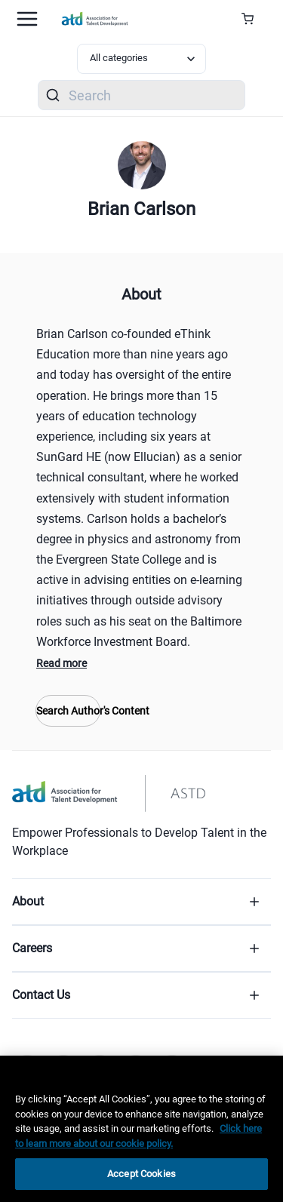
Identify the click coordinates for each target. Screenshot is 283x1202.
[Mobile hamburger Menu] (27, 19)
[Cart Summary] (253, 19)
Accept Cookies (141, 1173)
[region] (141, 1129)
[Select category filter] (142, 59)
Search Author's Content (68, 711)
